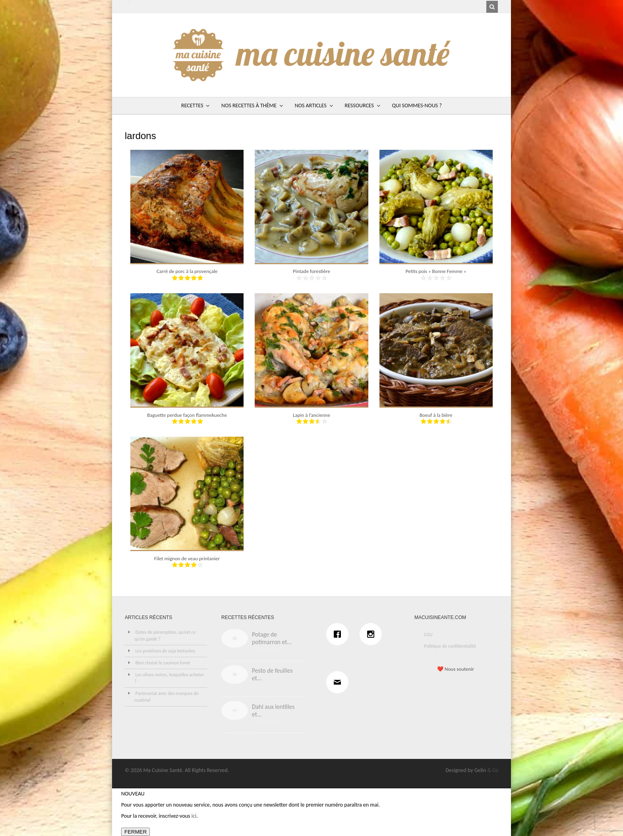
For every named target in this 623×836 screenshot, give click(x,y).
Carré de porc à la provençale (187, 271)
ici (194, 816)
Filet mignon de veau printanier (187, 558)
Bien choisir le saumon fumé (162, 663)
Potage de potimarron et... (272, 638)
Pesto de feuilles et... (272, 674)
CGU (428, 634)
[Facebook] (339, 634)
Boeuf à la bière (436, 415)
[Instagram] (373, 634)
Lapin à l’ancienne (311, 415)
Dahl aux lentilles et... (273, 710)
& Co (492, 770)
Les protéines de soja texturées (165, 651)
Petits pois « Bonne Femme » (436, 271)
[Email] (339, 682)
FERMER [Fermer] (135, 832)
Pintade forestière (311, 271)
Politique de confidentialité (450, 646)
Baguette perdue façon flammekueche (187, 415)
